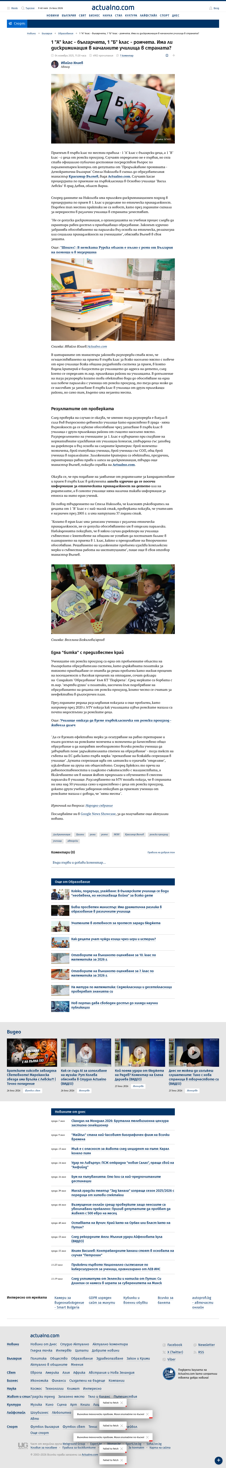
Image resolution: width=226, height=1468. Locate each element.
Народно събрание (99, 805)
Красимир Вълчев (83, 176)
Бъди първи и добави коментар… (79, 862)
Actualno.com (119, 176)
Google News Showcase (98, 814)
